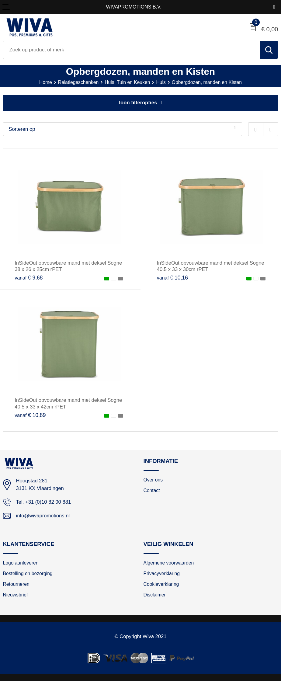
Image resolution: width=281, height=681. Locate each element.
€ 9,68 (29, 278)
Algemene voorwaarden (169, 562)
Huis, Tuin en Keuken (127, 82)
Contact (152, 490)
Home (45, 82)
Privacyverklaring (162, 573)
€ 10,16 (172, 278)
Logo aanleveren (21, 562)
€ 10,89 (30, 415)
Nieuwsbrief (15, 594)
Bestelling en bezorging (28, 573)
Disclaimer (155, 594)
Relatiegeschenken (78, 82)
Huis (160, 82)
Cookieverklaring (161, 584)
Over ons (153, 479)
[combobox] (131, 50)
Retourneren (16, 584)
